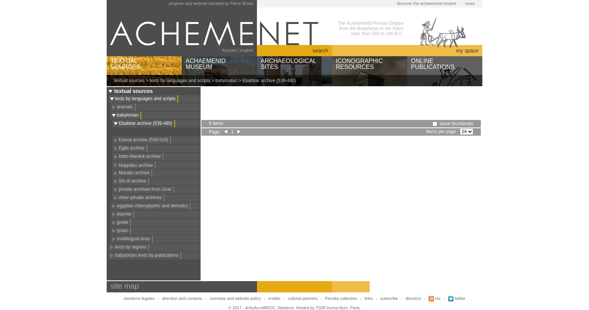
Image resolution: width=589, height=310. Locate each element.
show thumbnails (456, 123)
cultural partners (302, 298)
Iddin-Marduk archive (140, 156)
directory (413, 298)
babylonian (226, 80)
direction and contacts (182, 298)
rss (435, 298)
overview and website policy (235, 298)
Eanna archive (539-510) (143, 139)
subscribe (389, 298)
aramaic (125, 106)
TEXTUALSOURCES (125, 64)
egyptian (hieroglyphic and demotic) (152, 205)
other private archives (140, 197)
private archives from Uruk (145, 189)
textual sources (129, 80)
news (470, 3)
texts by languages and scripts (180, 80)
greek (122, 222)
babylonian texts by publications (146, 255)
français (229, 50)
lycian (122, 230)
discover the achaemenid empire (426, 3)
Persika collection (341, 298)
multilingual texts (133, 238)
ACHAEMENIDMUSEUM (206, 64)
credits (274, 298)
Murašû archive (134, 172)
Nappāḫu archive (136, 165)
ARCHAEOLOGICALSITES (288, 64)
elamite (124, 214)
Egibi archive (132, 148)
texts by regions (130, 247)
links (368, 298)
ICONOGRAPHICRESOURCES (359, 64)
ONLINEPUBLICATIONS (433, 64)
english (246, 50)
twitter (456, 298)
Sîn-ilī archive (132, 181)
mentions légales (139, 298)
